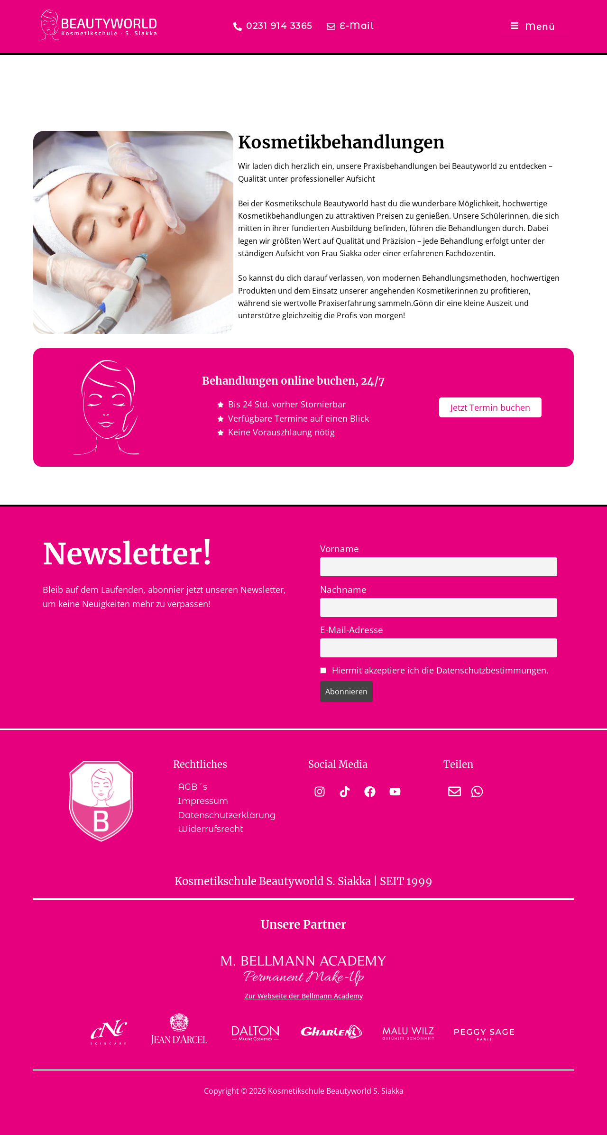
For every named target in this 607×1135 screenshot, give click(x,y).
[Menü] (533, 26)
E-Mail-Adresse (351, 630)
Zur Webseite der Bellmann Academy (304, 995)
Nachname (343, 589)
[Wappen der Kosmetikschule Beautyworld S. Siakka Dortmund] (101, 801)
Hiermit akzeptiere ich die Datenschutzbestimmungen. (440, 670)
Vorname (339, 549)
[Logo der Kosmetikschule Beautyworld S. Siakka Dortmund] (97, 24)
